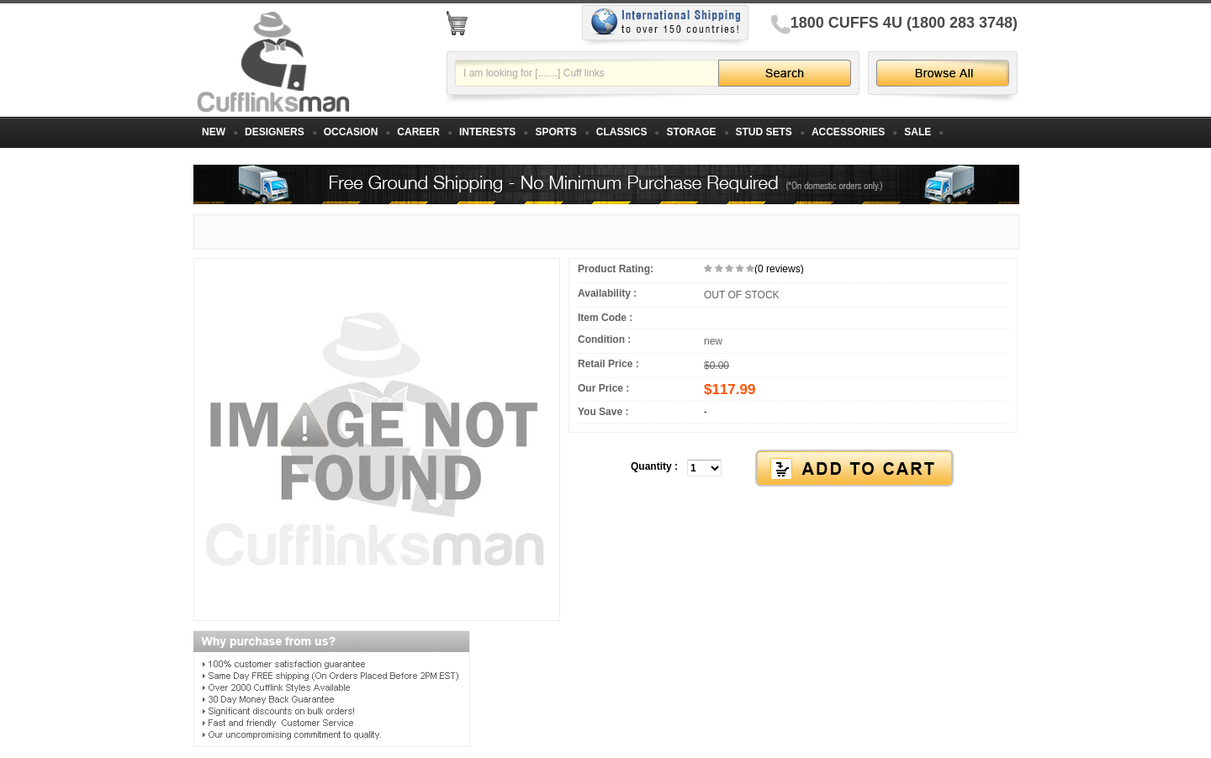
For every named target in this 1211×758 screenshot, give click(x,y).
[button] (793, 469)
